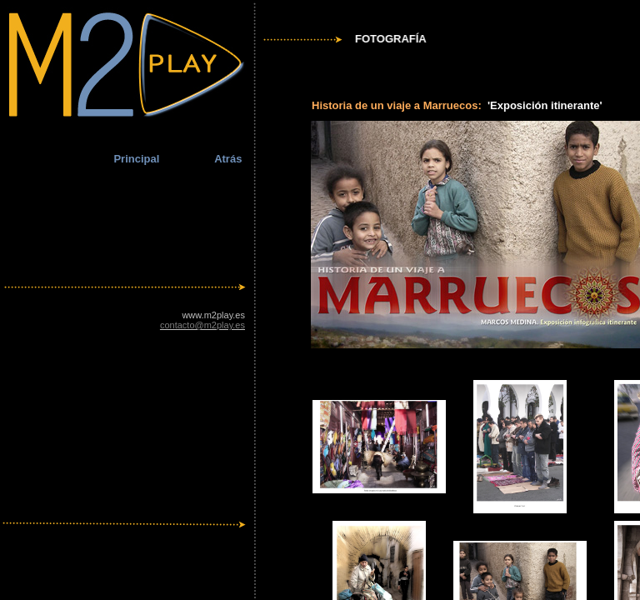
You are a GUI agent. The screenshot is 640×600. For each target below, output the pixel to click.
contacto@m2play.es (202, 325)
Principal (136, 158)
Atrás (228, 158)
